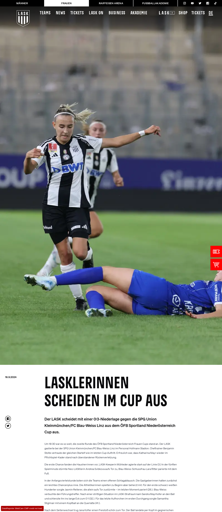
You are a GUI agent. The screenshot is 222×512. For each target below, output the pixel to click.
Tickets (77, 13)
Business (117, 13)
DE (211, 13)
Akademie (139, 13)
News (60, 13)
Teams (45, 13)
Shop (183, 13)
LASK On (96, 13)
